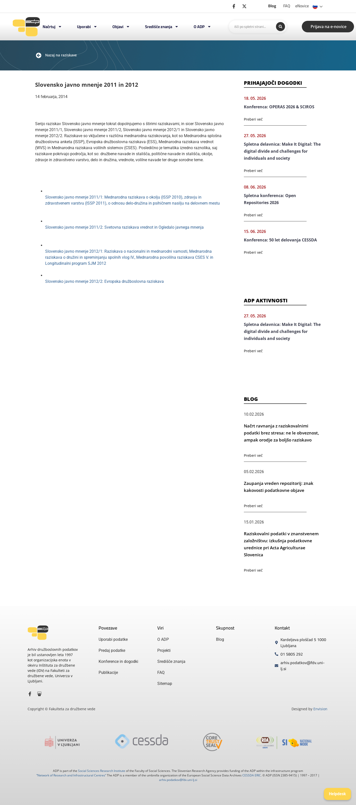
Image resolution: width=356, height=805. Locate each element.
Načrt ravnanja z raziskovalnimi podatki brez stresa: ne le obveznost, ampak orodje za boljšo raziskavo (281, 433)
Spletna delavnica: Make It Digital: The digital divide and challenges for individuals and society (282, 151)
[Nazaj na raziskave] (38, 55)
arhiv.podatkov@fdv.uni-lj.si (178, 780)
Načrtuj (52, 26)
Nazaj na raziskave (61, 55)
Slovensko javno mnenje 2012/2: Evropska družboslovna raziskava (104, 281)
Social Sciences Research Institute (101, 771)
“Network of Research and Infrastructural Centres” (71, 775)
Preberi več (253, 119)
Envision (320, 708)
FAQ (286, 6)
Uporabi (87, 26)
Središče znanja (162, 26)
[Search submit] (280, 26)
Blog (272, 6)
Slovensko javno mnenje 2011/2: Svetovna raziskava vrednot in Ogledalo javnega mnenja (124, 227)
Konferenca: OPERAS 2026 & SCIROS (279, 107)
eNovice (302, 6)
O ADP (202, 26)
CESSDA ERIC (251, 775)
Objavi (121, 26)
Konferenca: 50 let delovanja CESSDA (280, 240)
